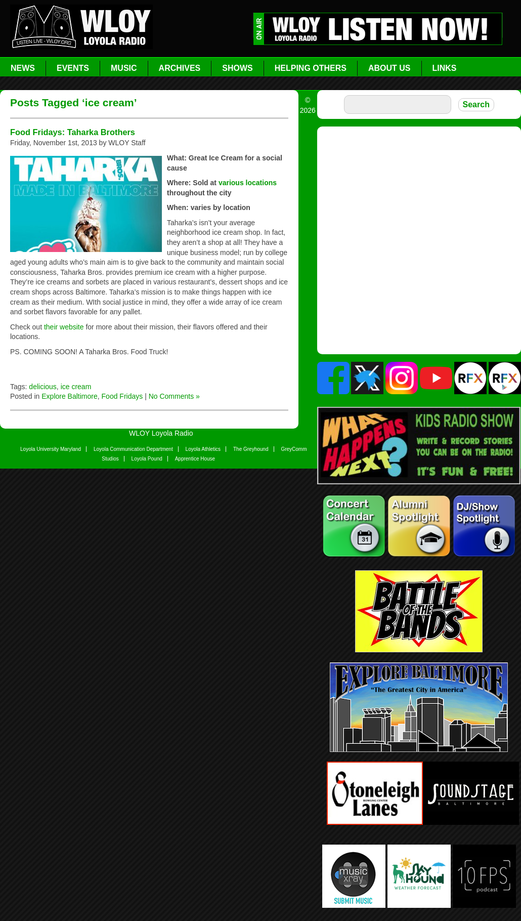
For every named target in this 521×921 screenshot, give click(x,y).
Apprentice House (195, 459)
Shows (237, 68)
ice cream (76, 387)
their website (64, 327)
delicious (42, 387)
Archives (180, 68)
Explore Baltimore (69, 396)
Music (124, 68)
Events (73, 68)
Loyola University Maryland (50, 449)
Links (444, 68)
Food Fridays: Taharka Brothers (72, 132)
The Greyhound (251, 449)
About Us (389, 68)
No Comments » (174, 396)
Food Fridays (122, 396)
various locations (248, 183)
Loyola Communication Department (133, 449)
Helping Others (310, 68)
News (23, 68)
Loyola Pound (147, 459)
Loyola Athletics (203, 449)
